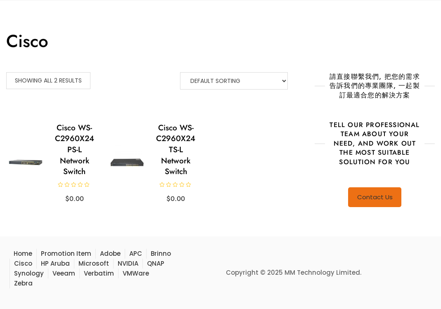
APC (135, 253)
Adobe (110, 253)
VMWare (136, 273)
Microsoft (93, 263)
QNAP (155, 263)
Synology (29, 273)
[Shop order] (234, 81)
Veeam (63, 273)
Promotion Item (66, 253)
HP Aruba (55, 263)
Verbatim (99, 273)
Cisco (23, 263)
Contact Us (375, 197)
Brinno (161, 253)
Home (23, 253)
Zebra (23, 283)
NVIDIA (128, 263)
